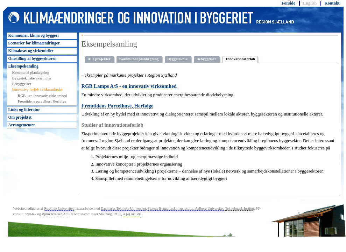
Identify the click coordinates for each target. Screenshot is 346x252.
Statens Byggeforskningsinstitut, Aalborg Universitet (185, 208)
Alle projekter (99, 59)
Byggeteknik (178, 59)
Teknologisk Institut (239, 208)
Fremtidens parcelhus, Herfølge (42, 101)
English (310, 3)
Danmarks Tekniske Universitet (123, 208)
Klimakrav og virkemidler (31, 51)
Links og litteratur (24, 109)
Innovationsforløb (240, 59)
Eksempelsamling (23, 66)
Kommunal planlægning (30, 72)
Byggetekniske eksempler (31, 78)
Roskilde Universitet (58, 208)
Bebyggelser (21, 84)
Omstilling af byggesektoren (32, 58)
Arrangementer (21, 125)
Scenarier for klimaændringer (34, 43)
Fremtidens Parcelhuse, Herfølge (118, 105)
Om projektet (20, 117)
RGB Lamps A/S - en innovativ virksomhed (129, 86)
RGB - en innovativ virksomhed (42, 95)
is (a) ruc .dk (132, 214)
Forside (288, 3)
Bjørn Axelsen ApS (55, 214)
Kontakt (331, 3)
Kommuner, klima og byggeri (33, 35)
